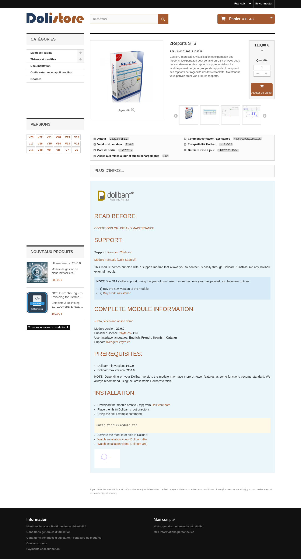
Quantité (261, 60)
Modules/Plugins (41, 52)
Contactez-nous (37, 543)
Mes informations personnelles (174, 532)
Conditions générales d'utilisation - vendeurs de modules (64, 537)
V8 (58, 120)
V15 (49, 114)
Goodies (36, 79)
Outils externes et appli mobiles (51, 72)
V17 (31, 114)
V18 (76, 108)
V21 (49, 108)
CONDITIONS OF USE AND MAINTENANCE (124, 228)
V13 (67, 114)
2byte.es (125, 333)
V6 (76, 120)
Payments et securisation (43, 549)
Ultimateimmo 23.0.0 (66, 148)
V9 (49, 120)
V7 (67, 120)
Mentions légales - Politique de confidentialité (56, 526)
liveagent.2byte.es (120, 252)
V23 (31, 108)
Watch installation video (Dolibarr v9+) (123, 444)
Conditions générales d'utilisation (49, 532)
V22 (40, 108)
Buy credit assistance (117, 293)
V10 (40, 120)
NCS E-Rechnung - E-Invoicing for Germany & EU (67, 180)
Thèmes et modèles (43, 59)
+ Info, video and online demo (113, 321)
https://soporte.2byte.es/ (247, 138)
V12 (76, 114)
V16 (40, 114)
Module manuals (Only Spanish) (115, 259)
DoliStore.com (161, 405)
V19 (67, 108)
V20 (58, 108)
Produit (241, 19)
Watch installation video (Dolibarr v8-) (122, 439)
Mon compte (164, 519)
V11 (31, 120)
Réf (172, 51)
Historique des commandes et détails (178, 526)
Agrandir (124, 110)
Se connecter (264, 3)
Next (264, 115)
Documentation (41, 65)
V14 (58, 114)
